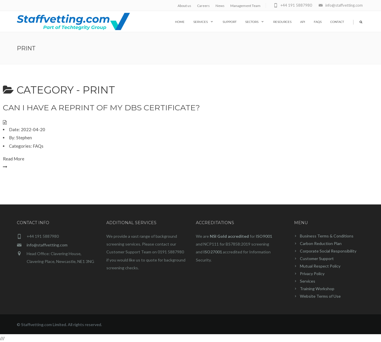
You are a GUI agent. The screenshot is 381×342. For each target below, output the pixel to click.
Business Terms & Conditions (326, 235)
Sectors (255, 22)
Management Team (245, 5)
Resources (282, 22)
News (220, 5)
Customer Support (317, 258)
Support (229, 22)
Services (203, 22)
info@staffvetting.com (47, 244)
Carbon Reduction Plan (321, 243)
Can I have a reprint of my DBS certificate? (101, 107)
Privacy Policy (312, 273)
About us (184, 5)
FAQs (318, 22)
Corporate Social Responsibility (328, 250)
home (180, 22)
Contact (337, 22)
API (302, 22)
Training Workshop (317, 288)
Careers (203, 5)
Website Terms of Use (320, 296)
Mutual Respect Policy (320, 266)
